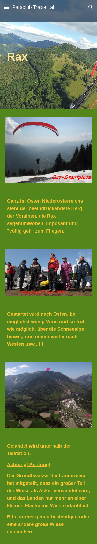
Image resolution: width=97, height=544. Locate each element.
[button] (6, 7)
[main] (48, 55)
